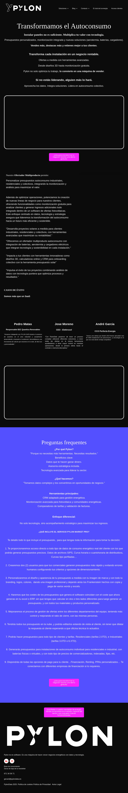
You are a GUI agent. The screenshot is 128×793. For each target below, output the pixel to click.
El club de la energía (100, 8)
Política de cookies (25, 784)
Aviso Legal (56, 784)
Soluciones (62, 8)
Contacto (84, 8)
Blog (73, 8)
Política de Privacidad (42, 784)
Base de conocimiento (12, 766)
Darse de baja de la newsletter (15, 768)
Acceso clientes (116, 8)
